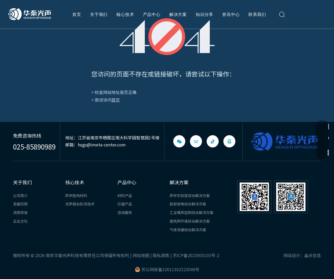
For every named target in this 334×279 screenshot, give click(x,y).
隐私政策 (161, 255)
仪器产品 (124, 203)
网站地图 (141, 255)
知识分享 (204, 14)
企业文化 (20, 221)
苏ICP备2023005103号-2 (196, 255)
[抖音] (213, 141)
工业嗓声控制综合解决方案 (191, 212)
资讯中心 (231, 14)
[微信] (179, 141)
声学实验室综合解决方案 (190, 195)
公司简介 (20, 195)
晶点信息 (312, 255)
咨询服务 (124, 212)
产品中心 (151, 14)
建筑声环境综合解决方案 (190, 221)
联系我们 (257, 14)
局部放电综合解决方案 (188, 203)
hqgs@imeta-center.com (102, 144)
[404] (167, 36)
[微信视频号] (196, 141)
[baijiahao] (229, 141)
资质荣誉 (20, 212)
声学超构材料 (76, 195)
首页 (76, 14)
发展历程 (20, 203)
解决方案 (178, 14)
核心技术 (125, 14)
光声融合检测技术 (79, 203)
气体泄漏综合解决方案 (188, 229)
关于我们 (99, 14)
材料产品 (124, 195)
